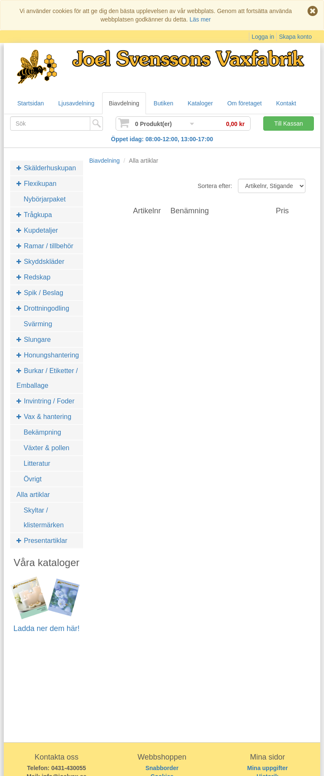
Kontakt (286, 103)
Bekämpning (42, 432)
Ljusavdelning (76, 103)
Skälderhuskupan (46, 168)
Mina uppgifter (267, 768)
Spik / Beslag (39, 292)
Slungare (33, 339)
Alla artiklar (33, 494)
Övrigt (33, 479)
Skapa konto (295, 36)
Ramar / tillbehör (44, 246)
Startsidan (30, 103)
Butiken (163, 103)
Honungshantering (47, 355)
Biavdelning (124, 103)
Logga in (262, 36)
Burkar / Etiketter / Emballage (47, 378)
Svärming (38, 324)
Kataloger (200, 103)
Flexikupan (36, 183)
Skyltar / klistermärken (44, 518)
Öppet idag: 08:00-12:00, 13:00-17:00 (162, 139)
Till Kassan (288, 123)
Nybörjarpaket (45, 199)
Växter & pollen (47, 447)
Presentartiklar (42, 540)
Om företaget (244, 103)
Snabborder (162, 768)
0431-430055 (68, 768)
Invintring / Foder (45, 401)
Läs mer (200, 19)
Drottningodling (42, 308)
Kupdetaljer (37, 230)
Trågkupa (34, 214)
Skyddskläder (40, 261)
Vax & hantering (43, 416)
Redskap (33, 277)
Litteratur (37, 463)
